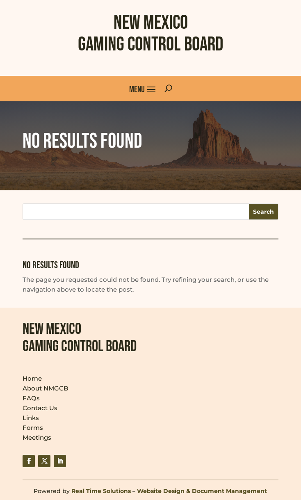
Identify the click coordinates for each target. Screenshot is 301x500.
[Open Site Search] (168, 88)
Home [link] (32, 378)
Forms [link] (33, 428)
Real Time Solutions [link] (101, 491)
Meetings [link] (37, 437)
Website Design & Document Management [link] (202, 491)
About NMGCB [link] (45, 388)
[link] (29, 461)
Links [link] (31, 418)
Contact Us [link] (40, 408)
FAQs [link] (31, 398)
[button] (143, 88)
